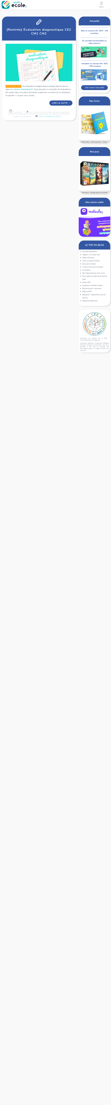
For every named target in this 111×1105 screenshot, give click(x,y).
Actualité (94, 21)
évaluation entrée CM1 (26, 114)
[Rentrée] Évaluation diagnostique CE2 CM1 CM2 (39, 32)
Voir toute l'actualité (94, 87)
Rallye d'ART (87, 291)
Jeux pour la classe (89, 264)
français (55, 114)
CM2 (37, 112)
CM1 (34, 112)
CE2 (30, 112)
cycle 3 (42, 112)
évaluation (56, 112)
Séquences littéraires (90, 301)
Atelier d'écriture (88, 258)
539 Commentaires (49, 116)
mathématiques (64, 114)
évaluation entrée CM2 (43, 114)
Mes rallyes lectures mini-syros (93, 273)
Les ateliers (86, 270)
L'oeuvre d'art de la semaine (92, 267)
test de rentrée (25, 117)
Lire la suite (61, 103)
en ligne (49, 112)
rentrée (16, 117)
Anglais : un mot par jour (91, 255)
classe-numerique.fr (23, 89)
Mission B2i (86, 282)
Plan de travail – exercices (91, 288)
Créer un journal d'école (91, 261)
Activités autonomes (89, 251)
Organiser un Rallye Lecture (92, 285)
